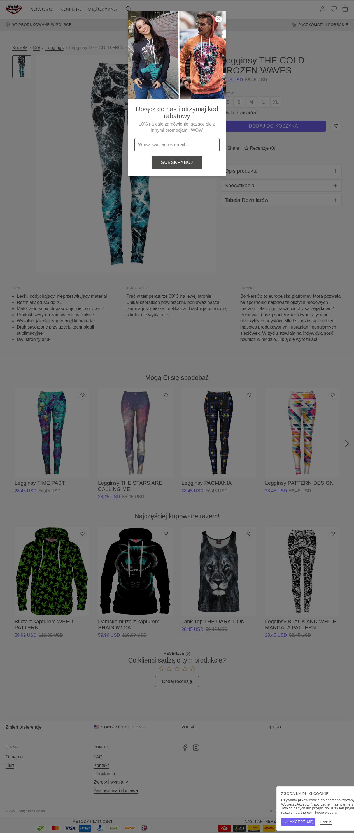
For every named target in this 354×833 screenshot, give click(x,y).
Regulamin (104, 773)
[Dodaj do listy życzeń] (82, 395)
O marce (14, 756)
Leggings (54, 47)
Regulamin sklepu (287, 811)
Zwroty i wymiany (111, 782)
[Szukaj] (128, 9)
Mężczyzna (102, 9)
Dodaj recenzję (177, 681)
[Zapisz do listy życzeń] (336, 126)
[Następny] (347, 444)
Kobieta (70, 9)
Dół (36, 47)
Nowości (42, 9)
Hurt (10, 765)
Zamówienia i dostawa (116, 790)
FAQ (98, 756)
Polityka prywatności (327, 811)
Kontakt (101, 765)
